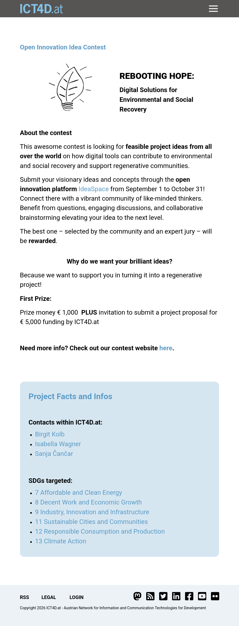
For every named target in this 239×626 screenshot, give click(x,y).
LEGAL (49, 597)
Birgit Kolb (50, 434)
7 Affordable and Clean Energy (78, 492)
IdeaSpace (93, 189)
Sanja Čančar (54, 453)
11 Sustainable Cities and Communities (91, 522)
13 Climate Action (60, 541)
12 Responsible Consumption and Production (100, 531)
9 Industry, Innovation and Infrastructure (92, 512)
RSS (24, 597)
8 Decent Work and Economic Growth (88, 502)
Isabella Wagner (58, 444)
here (165, 348)
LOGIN (77, 597)
